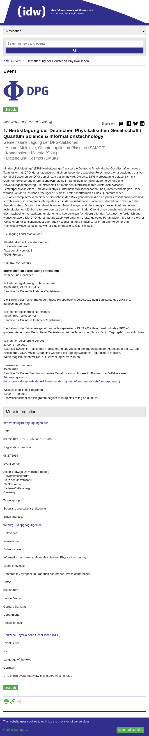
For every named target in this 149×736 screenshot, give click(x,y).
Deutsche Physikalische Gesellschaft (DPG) (31, 635)
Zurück (10, 109)
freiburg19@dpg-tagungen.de (22, 525)
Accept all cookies (130, 729)
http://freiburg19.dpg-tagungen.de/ (25, 423)
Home (5, 61)
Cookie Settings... (15, 729)
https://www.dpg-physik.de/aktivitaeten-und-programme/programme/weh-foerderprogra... (61, 381)
